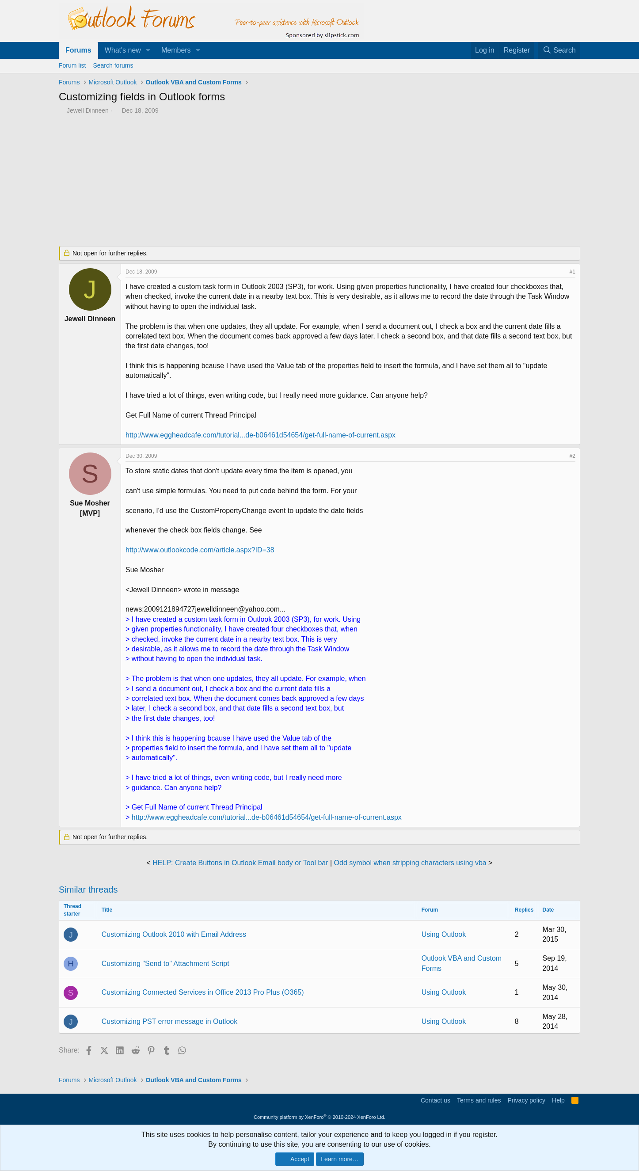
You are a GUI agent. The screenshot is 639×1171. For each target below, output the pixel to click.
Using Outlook (444, 934)
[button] (148, 50)
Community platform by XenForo (319, 1117)
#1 (572, 272)
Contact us (435, 1100)
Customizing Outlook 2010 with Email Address (174, 934)
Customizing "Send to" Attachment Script (165, 963)
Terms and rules (479, 1100)
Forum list (72, 65)
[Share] (561, 272)
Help (558, 1100)
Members (176, 50)
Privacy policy (526, 1100)
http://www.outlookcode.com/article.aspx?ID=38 (200, 550)
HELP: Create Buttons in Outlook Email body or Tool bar (240, 863)
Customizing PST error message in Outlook (169, 1021)
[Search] (559, 50)
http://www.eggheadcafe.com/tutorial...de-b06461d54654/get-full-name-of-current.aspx (261, 435)
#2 (572, 456)
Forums (78, 50)
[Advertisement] (273, 181)
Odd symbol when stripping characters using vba (410, 863)
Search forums (113, 65)
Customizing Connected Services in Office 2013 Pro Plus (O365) (203, 992)
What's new (123, 50)
